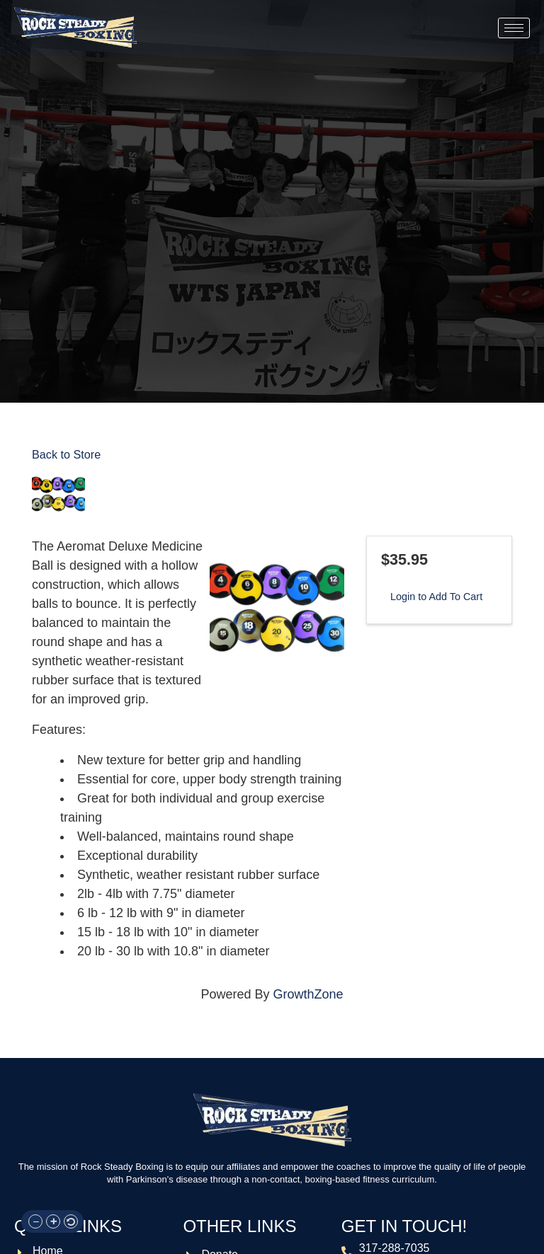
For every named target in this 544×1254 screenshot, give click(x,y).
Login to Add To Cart (436, 596)
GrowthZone (308, 994)
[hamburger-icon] (514, 28)
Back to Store (66, 454)
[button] (35, 1221)
